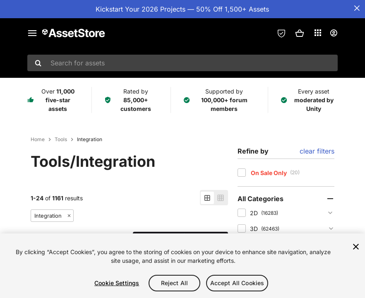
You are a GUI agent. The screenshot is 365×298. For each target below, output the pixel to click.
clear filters (317, 151)
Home (38, 139)
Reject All (174, 282)
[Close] (356, 247)
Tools (61, 139)
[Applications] (318, 33)
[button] (300, 33)
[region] (182, 265)
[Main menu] (32, 33)
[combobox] (182, 63)
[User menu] (333, 33)
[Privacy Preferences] (281, 33)
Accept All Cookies (237, 282)
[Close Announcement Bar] (357, 8)
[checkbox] (242, 172)
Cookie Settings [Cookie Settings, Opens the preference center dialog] (116, 282)
